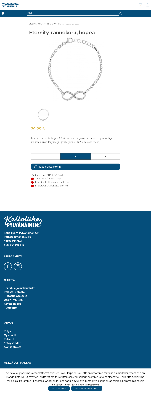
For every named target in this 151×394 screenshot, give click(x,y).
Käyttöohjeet (12, 303)
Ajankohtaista (12, 347)
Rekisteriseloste (14, 292)
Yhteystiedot (12, 343)
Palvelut (9, 339)
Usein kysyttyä (13, 299)
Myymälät (10, 335)
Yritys (7, 331)
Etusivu (32, 24)
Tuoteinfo (10, 307)
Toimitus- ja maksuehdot (19, 288)
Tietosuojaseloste (15, 295)
